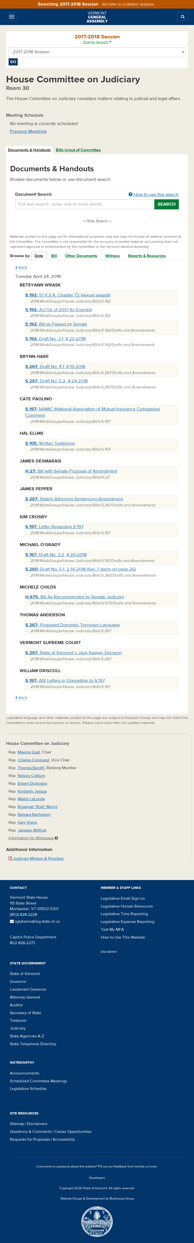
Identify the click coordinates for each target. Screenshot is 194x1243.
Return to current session (128, 4)
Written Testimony (50, 443)
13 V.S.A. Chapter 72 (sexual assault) (67, 295)
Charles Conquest (33, 760)
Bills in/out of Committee (78, 150)
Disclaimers (37, 1123)
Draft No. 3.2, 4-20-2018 (56, 555)
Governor (18, 981)
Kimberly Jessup (32, 791)
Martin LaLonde (31, 798)
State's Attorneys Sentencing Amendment (74, 499)
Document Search (97, 194)
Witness (112, 255)
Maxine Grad (29, 752)
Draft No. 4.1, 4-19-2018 (55, 367)
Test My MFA (112, 929)
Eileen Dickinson (32, 783)
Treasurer (18, 1020)
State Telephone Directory (33, 1043)
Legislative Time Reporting (124, 913)
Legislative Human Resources (127, 906)
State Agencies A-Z (27, 1036)
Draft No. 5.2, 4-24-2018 (56, 381)
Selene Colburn (31, 775)
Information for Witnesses (33, 838)
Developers (97, 1178)
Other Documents (81, 255)
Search (167, 204)
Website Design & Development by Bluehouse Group (97, 1199)
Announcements (24, 1073)
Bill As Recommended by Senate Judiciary (74, 597)
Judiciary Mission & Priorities (36, 858)
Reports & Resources (147, 255)
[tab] (29, 150)
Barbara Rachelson (34, 814)
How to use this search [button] (154, 195)
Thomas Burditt (31, 767)
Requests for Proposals (30, 1139)
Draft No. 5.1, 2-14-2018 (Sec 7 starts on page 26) (80, 569)
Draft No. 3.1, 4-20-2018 (55, 339)
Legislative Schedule (28, 1088)
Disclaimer (109, 951)
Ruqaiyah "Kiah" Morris (37, 806)
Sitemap (17, 1123)
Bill (54, 255)
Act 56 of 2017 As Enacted (58, 310)
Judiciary (18, 1028)
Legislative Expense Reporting (127, 921)
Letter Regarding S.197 (54, 527)
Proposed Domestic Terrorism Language (72, 625)
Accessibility (64, 1139)
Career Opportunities (72, 1131)
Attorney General (25, 997)
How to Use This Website (123, 937)
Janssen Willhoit (32, 830)
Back (21, 267)
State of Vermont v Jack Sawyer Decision (73, 653)
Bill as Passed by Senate (56, 324)
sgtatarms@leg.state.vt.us (35, 921)
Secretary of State (25, 1012)
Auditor (16, 1005)
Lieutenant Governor (28, 989)
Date (39, 255)
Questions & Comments (31, 1131)
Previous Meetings (28, 131)
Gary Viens (27, 822)
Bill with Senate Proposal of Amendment (71, 471)
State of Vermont (25, 973)
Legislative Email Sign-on (123, 898)
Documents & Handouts (29, 150)
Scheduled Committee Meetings (38, 1081)
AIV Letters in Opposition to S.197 (65, 681)
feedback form (124, 1166)
